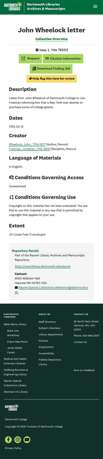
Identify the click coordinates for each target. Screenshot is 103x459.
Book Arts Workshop (13, 333)
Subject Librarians (49, 328)
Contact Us (80, 342)
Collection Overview (51, 39)
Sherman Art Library (16, 391)
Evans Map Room (17, 341)
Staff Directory (47, 321)
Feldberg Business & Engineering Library (16, 372)
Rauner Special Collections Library (15, 383)
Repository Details (25, 251)
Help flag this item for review (52, 79)
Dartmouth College (16, 419)
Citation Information (63, 58)
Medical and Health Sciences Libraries (15, 361)
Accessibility (46, 353)
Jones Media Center (14, 350)
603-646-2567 (91, 335)
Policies (43, 340)
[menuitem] (8, 440)
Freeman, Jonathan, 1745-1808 (29, 149)
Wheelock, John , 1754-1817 (27, 144)
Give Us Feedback (84, 370)
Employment (46, 347)
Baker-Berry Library (15, 324)
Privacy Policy (13, 448)
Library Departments (51, 334)
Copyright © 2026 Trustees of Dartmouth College (34, 426)
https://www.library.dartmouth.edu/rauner (43, 266)
